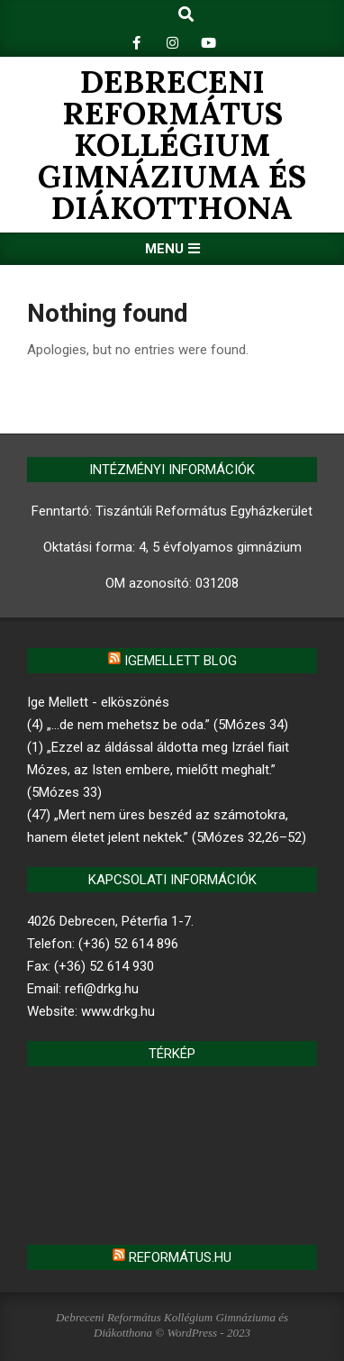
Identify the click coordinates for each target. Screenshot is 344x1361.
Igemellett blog (180, 661)
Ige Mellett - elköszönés (98, 702)
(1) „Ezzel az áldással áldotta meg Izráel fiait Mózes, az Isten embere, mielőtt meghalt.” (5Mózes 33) (158, 769)
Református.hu (180, 1257)
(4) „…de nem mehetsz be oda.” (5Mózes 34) (157, 725)
